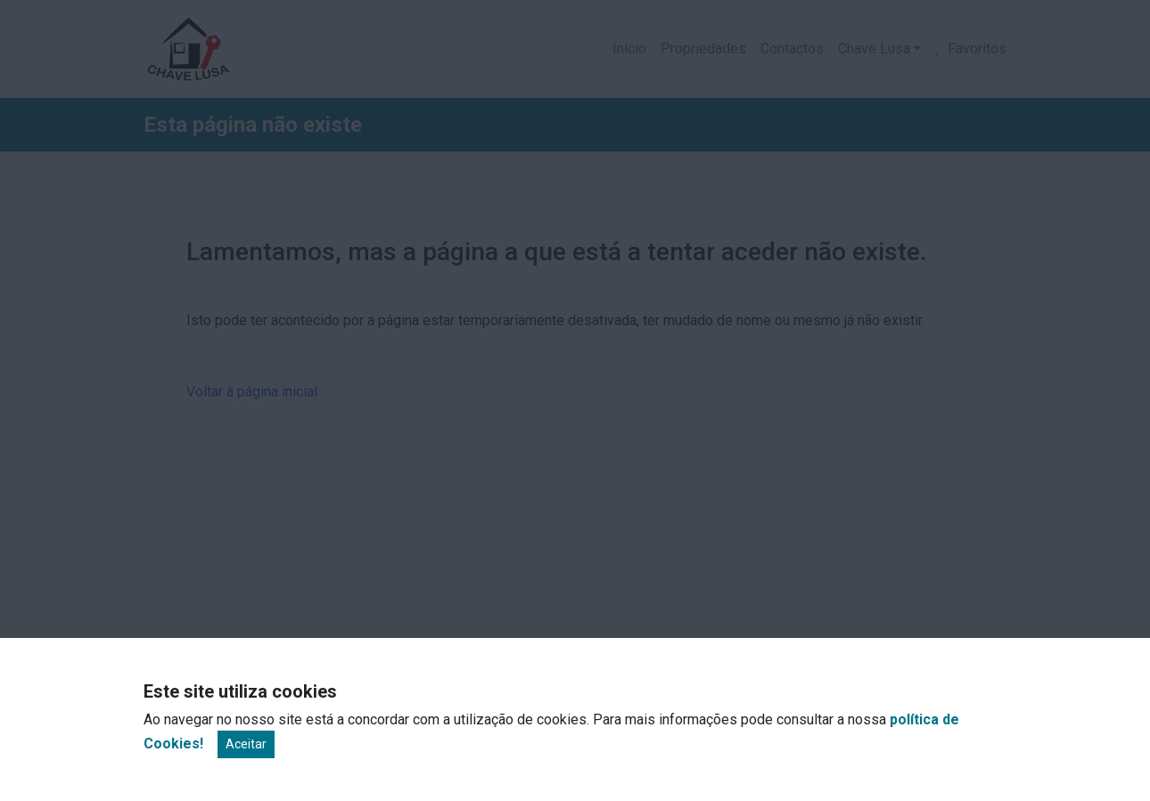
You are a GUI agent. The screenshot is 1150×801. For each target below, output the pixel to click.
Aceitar (246, 744)
